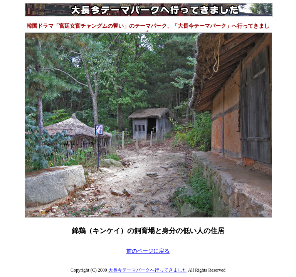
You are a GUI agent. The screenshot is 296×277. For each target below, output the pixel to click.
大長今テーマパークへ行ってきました (147, 270)
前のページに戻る (148, 251)
